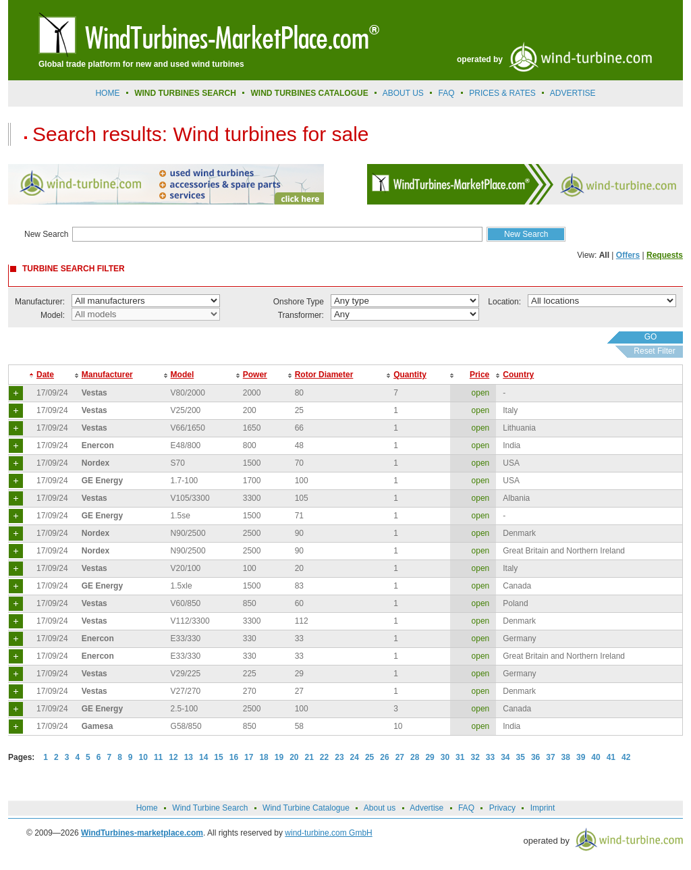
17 (248, 757)
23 (339, 757)
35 (520, 757)
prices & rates (502, 93)
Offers (628, 255)
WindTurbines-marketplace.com (142, 833)
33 (490, 757)
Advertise (426, 808)
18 (263, 757)
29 (429, 757)
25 (369, 757)
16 (233, 757)
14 (203, 757)
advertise (573, 93)
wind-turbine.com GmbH (328, 833)
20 (293, 757)
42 (625, 757)
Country (518, 374)
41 (611, 757)
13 (188, 757)
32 (474, 757)
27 (399, 757)
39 (580, 757)
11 (158, 757)
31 (459, 757)
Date (45, 374)
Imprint (542, 808)
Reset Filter (654, 351)
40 (595, 757)
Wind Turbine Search (210, 808)
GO (650, 337)
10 (143, 757)
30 (445, 757)
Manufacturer (107, 374)
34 (505, 757)
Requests (664, 255)
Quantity (409, 374)
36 (535, 757)
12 (173, 757)
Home (107, 93)
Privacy (502, 808)
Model (182, 374)
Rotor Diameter (324, 374)
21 (309, 757)
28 (414, 757)
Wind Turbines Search (185, 93)
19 (279, 757)
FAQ (447, 93)
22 (324, 757)
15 (218, 757)
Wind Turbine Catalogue (306, 808)
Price (479, 374)
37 (550, 757)
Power (255, 374)
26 (384, 757)
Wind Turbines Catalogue (309, 93)
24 (354, 757)
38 (565, 757)
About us (403, 93)
